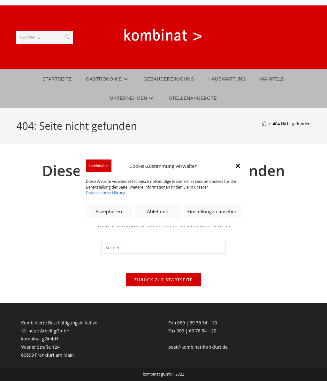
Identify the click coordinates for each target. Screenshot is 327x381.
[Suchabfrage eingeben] (163, 247)
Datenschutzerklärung (105, 193)
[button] (238, 166)
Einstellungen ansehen (212, 211)
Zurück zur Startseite (163, 280)
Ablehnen (157, 211)
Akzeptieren (108, 211)
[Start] (264, 124)
